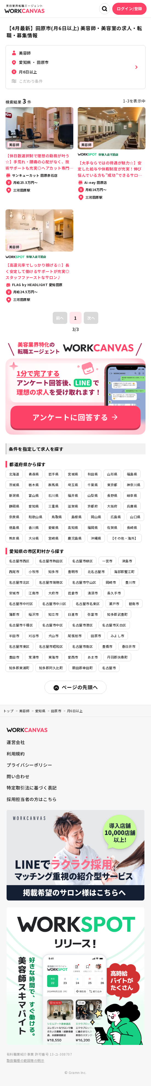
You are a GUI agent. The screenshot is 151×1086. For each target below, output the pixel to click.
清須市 (93, 593)
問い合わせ (18, 776)
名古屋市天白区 (114, 625)
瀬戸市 (114, 603)
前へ (60, 318)
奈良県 (14, 516)
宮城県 (73, 474)
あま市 (93, 657)
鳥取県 (57, 516)
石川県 (53, 495)
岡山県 (96, 516)
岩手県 (53, 474)
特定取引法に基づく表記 (32, 787)
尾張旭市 (75, 635)
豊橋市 (107, 646)
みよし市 (117, 635)
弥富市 (93, 614)
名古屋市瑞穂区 (51, 582)
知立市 (53, 614)
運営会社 (16, 742)
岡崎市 (111, 582)
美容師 (24, 710)
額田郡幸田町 (82, 667)
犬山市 (53, 635)
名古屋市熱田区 (51, 560)
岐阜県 (132, 495)
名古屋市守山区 (84, 582)
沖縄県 (96, 538)
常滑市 (34, 657)
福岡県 (93, 527)
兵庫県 (132, 506)
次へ (91, 318)
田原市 (96, 635)
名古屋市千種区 (21, 625)
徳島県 (14, 527)
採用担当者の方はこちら (32, 799)
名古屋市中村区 (21, 603)
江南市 (34, 593)
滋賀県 (73, 506)
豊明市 (73, 571)
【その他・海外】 (124, 538)
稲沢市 (34, 614)
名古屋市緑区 (82, 560)
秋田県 (93, 474)
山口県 (135, 516)
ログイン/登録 (129, 8)
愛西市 (73, 657)
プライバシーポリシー (29, 765)
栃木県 (34, 484)
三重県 (53, 506)
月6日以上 (75, 710)
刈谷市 (34, 635)
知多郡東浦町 (19, 667)
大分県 (34, 538)
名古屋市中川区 (54, 603)
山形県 (112, 474)
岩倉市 (73, 593)
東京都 (112, 484)
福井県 (73, 495)
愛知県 (34, 506)
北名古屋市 (96, 571)
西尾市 (14, 571)
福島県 (132, 474)
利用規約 (16, 753)
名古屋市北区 (19, 582)
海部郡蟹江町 (124, 571)
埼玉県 (73, 484)
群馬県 (53, 484)
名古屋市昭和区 (51, 646)
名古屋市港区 (82, 625)
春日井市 (129, 646)
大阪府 (112, 506)
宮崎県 (53, 538)
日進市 (73, 614)
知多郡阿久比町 (51, 667)
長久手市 (114, 593)
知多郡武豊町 (117, 614)
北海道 (14, 474)
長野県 (112, 495)
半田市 (14, 635)
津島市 (127, 560)
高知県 (73, 527)
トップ (8, 710)
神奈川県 (134, 484)
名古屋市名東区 (88, 603)
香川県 (34, 527)
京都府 (93, 506)
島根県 (76, 516)
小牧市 (34, 571)
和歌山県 (35, 516)
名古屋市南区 (82, 646)
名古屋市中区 (52, 625)
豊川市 (130, 582)
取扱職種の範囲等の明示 (25, 1060)
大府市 (53, 593)
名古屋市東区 (19, 646)
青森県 (34, 474)
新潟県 (14, 495)
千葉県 (93, 484)
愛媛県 (53, 527)
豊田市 (14, 657)
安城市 (14, 593)
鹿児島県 (75, 538)
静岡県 (14, 506)
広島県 (116, 516)
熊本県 (14, 538)
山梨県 (93, 495)
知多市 (53, 571)
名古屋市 (109, 667)
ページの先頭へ (75, 687)
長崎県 (132, 527)
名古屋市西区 (19, 560)
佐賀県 (112, 527)
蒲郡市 (14, 614)
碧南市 (134, 603)
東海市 (53, 657)
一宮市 (107, 560)
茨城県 (14, 484)
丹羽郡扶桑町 (117, 657)
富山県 (34, 495)
